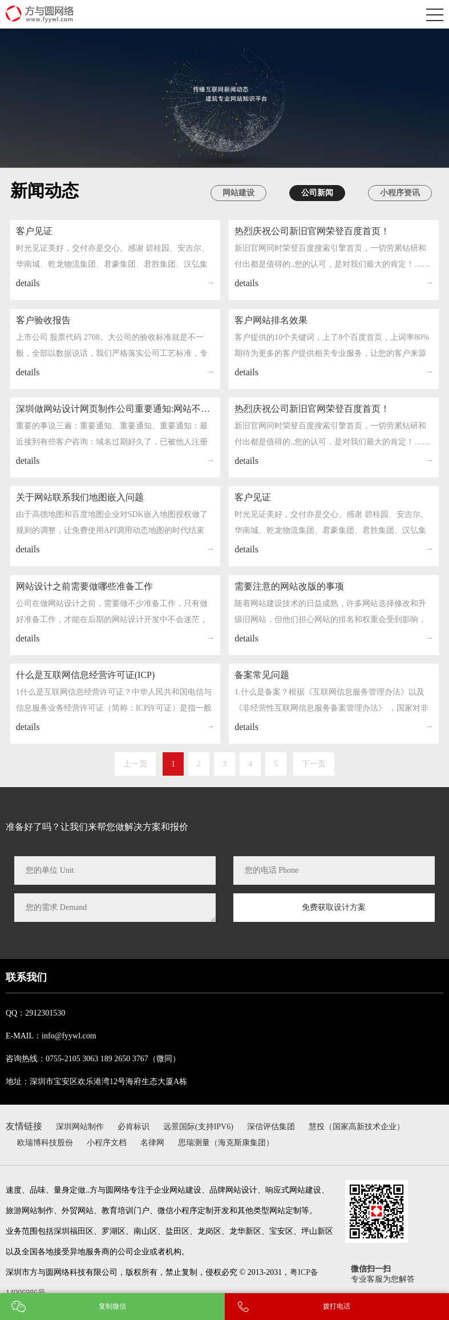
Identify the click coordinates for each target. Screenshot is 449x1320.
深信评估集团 (271, 1126)
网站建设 (238, 192)
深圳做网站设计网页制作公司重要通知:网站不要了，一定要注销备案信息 (115, 442)
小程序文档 (107, 1142)
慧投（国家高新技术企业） (356, 1126)
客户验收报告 (43, 333)
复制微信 (112, 1306)
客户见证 (34, 235)
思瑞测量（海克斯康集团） (226, 1142)
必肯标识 (133, 1126)
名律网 (152, 1142)
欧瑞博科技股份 (45, 1142)
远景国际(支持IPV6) (198, 1126)
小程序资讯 (400, 192)
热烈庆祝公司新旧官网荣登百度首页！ (312, 238)
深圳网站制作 (80, 1126)
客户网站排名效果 (271, 342)
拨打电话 (336, 1306)
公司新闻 (317, 192)
